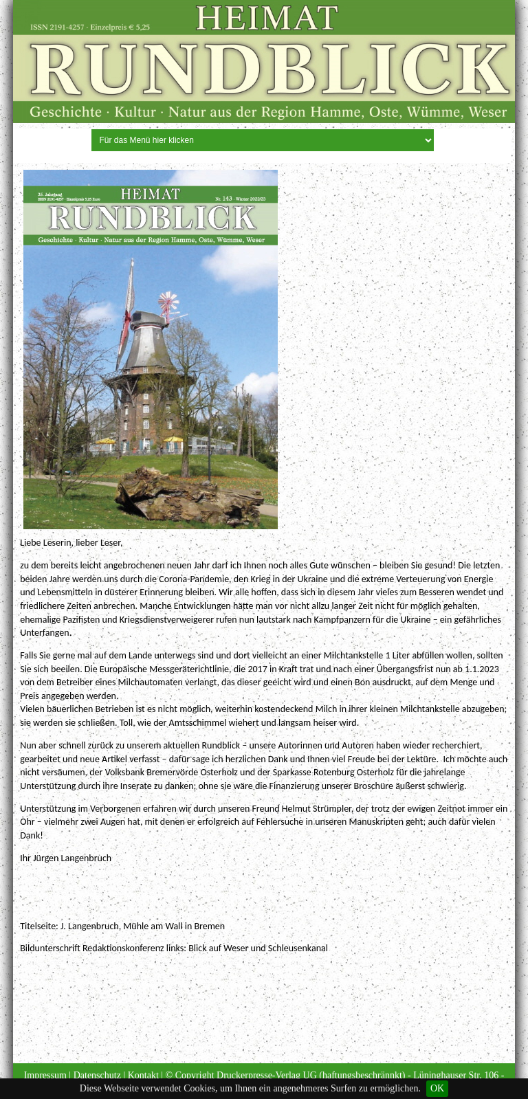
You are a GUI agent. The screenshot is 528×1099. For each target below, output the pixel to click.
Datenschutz (97, 1075)
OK (437, 1088)
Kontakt (143, 1075)
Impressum (45, 1075)
